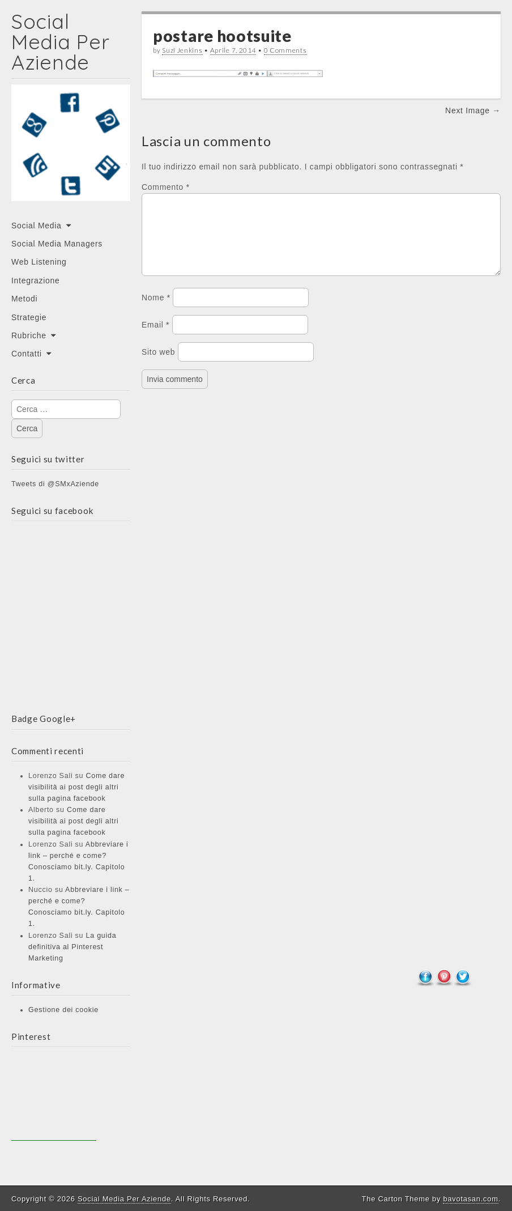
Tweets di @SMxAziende (55, 484)
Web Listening (39, 261)
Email (155, 338)
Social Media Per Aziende (60, 42)
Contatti (26, 353)
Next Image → (473, 110)
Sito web (158, 365)
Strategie (28, 317)
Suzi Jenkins (182, 50)
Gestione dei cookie (63, 1010)
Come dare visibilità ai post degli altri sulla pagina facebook (76, 787)
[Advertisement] (53, 1098)
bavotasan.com (470, 1199)
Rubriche (28, 335)
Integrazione (35, 280)
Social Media (36, 225)
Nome (156, 311)
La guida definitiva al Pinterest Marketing (72, 947)
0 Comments (285, 50)
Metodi (24, 298)
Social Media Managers (57, 243)
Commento (166, 187)
